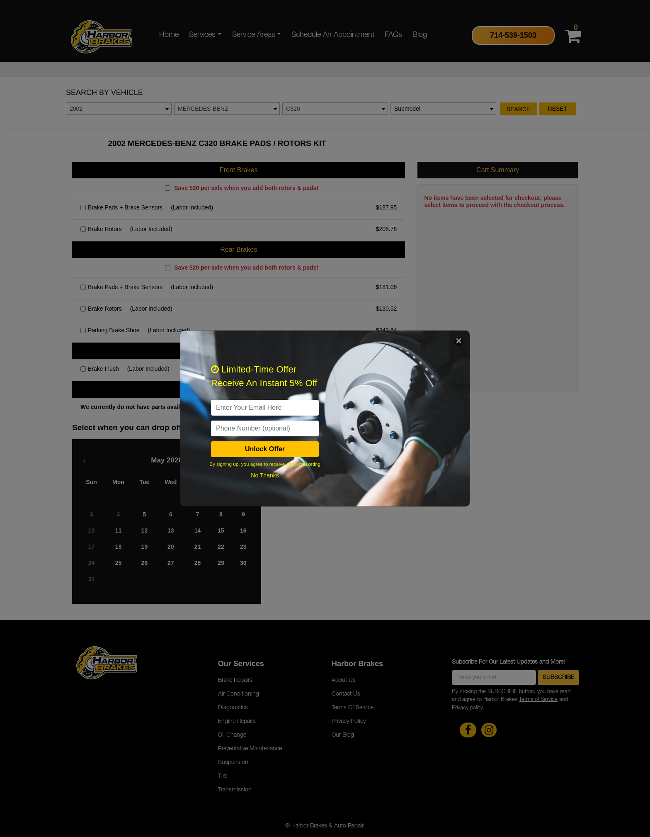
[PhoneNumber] (265, 428)
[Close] (459, 342)
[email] (265, 408)
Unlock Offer (265, 449)
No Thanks (265, 475)
